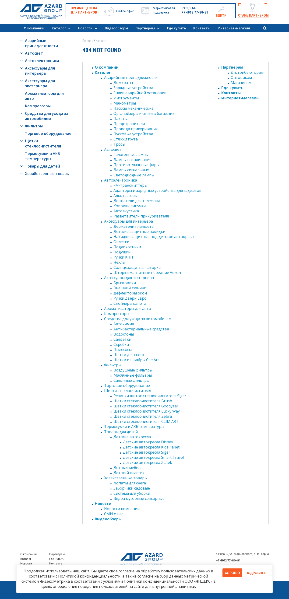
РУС (185, 8)
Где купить (176, 28)
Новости (85, 28)
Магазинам (241, 82)
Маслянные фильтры (132, 375)
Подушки (121, 252)
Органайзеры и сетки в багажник (143, 113)
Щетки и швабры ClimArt (136, 359)
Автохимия (123, 323)
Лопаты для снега (129, 483)
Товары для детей (42, 166)
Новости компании (122, 508)
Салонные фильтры (131, 380)
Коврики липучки (129, 205)
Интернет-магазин (234, 28)
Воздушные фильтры (132, 370)
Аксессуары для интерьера (40, 71)
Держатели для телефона (136, 200)
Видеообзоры (116, 28)
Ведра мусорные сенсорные (139, 498)
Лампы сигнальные (131, 169)
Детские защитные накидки (139, 231)
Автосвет (34, 53)
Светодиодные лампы (133, 175)
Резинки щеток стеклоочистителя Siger (149, 395)
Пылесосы (122, 349)
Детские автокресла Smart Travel (153, 457)
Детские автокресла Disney (148, 442)
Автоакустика (126, 211)
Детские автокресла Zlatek (147, 462)
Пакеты (120, 118)
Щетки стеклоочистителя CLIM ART (146, 421)
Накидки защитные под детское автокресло (154, 236)
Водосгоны (123, 334)
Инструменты (126, 98)
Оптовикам (241, 77)
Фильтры (34, 126)
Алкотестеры (125, 195)
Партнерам (145, 28)
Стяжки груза (125, 139)
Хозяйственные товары (47, 173)
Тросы (119, 144)
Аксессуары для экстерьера (40, 83)
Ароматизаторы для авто (44, 96)
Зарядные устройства (133, 87)
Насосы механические (133, 108)
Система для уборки (131, 493)
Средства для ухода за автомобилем (46, 116)
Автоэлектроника (42, 60)
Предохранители (129, 123)
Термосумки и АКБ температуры (42, 156)
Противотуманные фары (136, 164)
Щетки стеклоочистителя (43, 143)
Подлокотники (127, 246)
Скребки (121, 344)
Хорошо (232, 573)
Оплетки (121, 241)
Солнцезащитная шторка (137, 267)
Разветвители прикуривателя (141, 216)
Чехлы (119, 262)
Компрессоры (38, 106)
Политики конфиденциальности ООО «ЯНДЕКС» (168, 581)
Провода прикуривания (135, 128)
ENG (193, 8)
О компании (34, 28)
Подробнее (256, 573)
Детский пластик (128, 472)
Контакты (201, 28)
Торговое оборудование (48, 133)
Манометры (124, 103)
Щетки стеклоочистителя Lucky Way (146, 411)
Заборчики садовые (131, 488)
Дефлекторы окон (130, 293)
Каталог (59, 28)
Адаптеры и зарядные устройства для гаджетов (157, 190)
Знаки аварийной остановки (139, 92)
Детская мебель (128, 467)
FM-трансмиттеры (130, 185)
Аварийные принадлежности (41, 43)
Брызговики (124, 282)
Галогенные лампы (130, 154)
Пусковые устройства (133, 134)
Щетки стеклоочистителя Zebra (142, 416)
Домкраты (123, 82)
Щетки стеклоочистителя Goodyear (145, 406)
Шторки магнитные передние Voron (147, 272)
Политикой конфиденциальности (89, 576)
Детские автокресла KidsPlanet (151, 447)
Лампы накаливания (132, 159)
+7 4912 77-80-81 (195, 12)
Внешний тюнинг (129, 288)
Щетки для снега (128, 354)
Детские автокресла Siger (146, 452)
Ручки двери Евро (130, 298)
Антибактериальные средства (141, 329)
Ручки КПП (123, 257)
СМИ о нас (113, 513)
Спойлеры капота (129, 303)
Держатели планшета (133, 226)
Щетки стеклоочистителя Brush (142, 400)
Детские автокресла (132, 436)
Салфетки (122, 339)
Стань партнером (253, 15)
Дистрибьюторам (247, 72)
